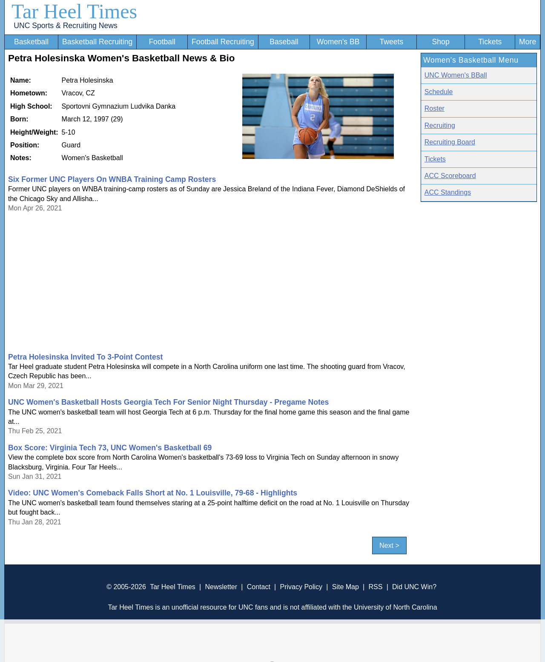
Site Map (345, 586)
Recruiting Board (450, 142)
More (527, 41)
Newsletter (221, 586)
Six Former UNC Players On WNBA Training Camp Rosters (112, 179)
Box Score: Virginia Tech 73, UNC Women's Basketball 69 (110, 447)
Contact (258, 586)
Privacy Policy (301, 586)
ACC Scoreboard (450, 175)
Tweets (391, 41)
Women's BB (338, 41)
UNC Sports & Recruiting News (65, 25)
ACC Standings (448, 192)
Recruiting (440, 125)
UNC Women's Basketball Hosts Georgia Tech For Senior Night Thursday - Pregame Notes (168, 402)
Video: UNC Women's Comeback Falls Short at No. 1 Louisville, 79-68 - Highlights (152, 493)
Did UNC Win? (414, 586)
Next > (389, 545)
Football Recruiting (223, 41)
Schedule (439, 91)
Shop (441, 41)
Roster (435, 108)
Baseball (284, 41)
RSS (375, 586)
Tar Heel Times (74, 11)
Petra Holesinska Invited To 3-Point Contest (85, 357)
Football (162, 41)
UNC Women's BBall (456, 75)
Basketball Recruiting (97, 41)
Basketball (31, 41)
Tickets (490, 41)
